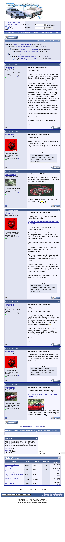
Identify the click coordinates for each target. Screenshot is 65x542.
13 (18, 193)
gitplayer (9, 134)
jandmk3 (9, 67)
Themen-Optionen (44, 41)
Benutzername (29, 25)
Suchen (57, 32)
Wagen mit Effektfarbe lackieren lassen (11, 479)
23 (18, 158)
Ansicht (55, 41)
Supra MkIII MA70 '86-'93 (15, 24)
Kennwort (28, 27)
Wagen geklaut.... (10, 483)
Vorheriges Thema (26, 426)
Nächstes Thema (38, 426)
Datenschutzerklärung (48, 495)
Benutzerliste (25, 32)
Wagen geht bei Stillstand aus (22, 44)
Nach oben (59, 495)
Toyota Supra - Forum (13, 22)
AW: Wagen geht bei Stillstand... (25, 46)
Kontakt (46, 494)
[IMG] (6, 451)
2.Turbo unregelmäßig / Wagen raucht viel (12, 465)
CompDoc (10, 388)
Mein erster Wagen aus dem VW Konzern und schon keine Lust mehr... (14, 474)
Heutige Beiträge (46, 32)
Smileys (7, 450)
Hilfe (17, 32)
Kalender (35, 32)
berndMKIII (10, 174)
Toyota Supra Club (56, 494)
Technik (9, 26)
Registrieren (10, 32)
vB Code (7, 448)
